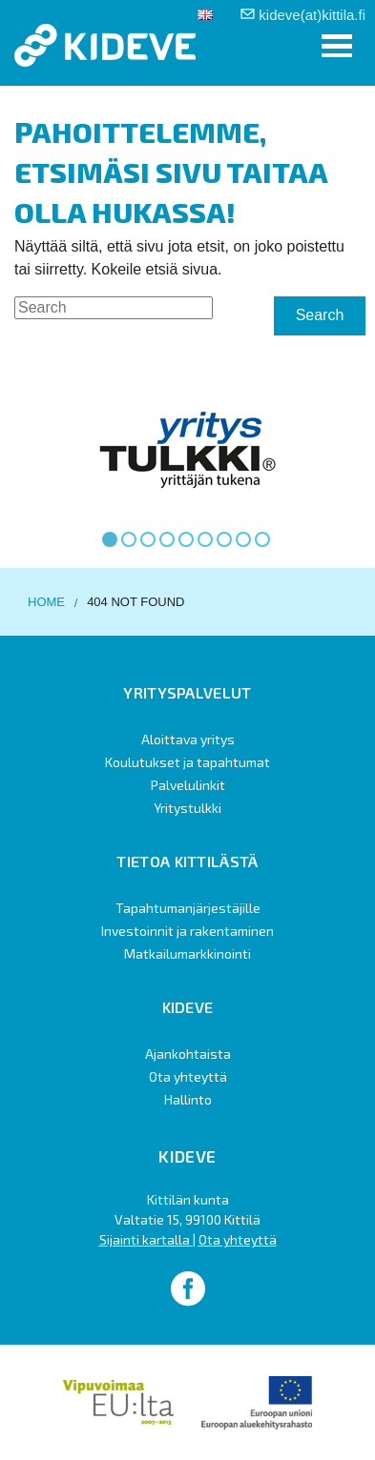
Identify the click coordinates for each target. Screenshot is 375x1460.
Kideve (188, 1007)
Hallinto (188, 1099)
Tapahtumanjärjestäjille (187, 908)
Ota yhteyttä (188, 1076)
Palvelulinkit (188, 785)
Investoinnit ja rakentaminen (187, 931)
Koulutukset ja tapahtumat (187, 762)
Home (46, 602)
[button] (337, 46)
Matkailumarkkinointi (187, 953)
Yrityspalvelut (187, 692)
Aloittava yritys (188, 739)
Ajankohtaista (188, 1053)
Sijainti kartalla (146, 1239)
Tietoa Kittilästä (187, 861)
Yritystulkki (187, 808)
